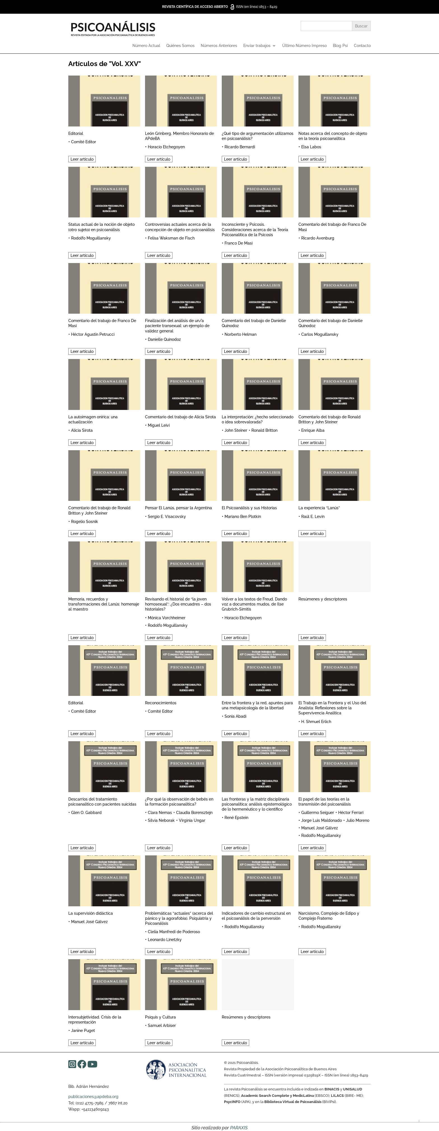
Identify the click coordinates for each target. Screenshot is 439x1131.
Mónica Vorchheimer (166, 618)
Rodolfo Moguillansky (91, 238)
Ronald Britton (264, 430)
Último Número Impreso (304, 46)
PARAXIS (238, 1127)
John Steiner (236, 430)
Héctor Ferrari (350, 812)
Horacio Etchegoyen (166, 147)
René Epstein (236, 817)
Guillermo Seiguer (317, 812)
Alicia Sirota (82, 430)
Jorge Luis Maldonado (321, 820)
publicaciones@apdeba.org (93, 1096)
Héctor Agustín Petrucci (93, 334)
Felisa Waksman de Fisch (171, 238)
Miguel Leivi (159, 425)
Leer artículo (82, 159)
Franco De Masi (239, 243)
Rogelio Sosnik (84, 521)
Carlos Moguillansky (319, 334)
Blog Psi (340, 46)
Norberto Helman (240, 334)
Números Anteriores (219, 46)
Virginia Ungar (192, 820)
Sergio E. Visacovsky (167, 516)
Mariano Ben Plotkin (243, 516)
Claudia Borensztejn (194, 812)
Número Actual (146, 46)
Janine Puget (83, 1030)
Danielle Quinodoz (164, 339)
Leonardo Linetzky (165, 939)
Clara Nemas (160, 812)
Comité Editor (83, 142)
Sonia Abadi (235, 716)
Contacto (362, 46)
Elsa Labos (311, 147)
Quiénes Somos (180, 46)
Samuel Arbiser (162, 1025)
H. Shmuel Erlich (316, 721)
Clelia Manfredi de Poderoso (174, 932)
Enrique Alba (312, 430)
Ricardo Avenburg (317, 238)
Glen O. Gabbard (86, 812)
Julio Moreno (357, 820)
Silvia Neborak (161, 820)
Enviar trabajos (256, 46)
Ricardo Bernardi (240, 147)
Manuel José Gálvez (319, 828)
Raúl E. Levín (312, 516)
